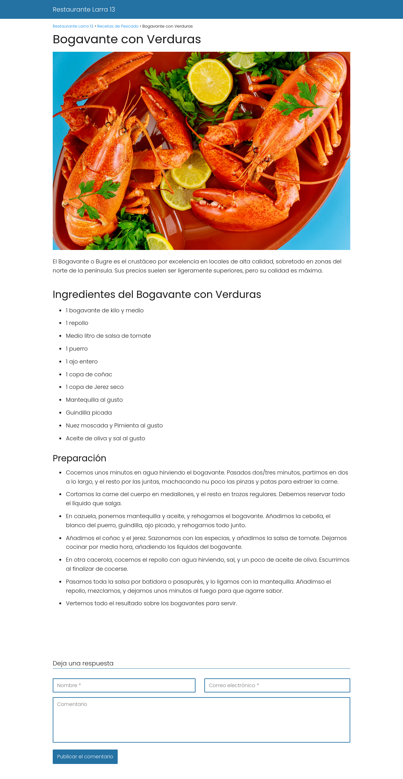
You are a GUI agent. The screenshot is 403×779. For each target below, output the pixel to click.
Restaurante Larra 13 (84, 9)
